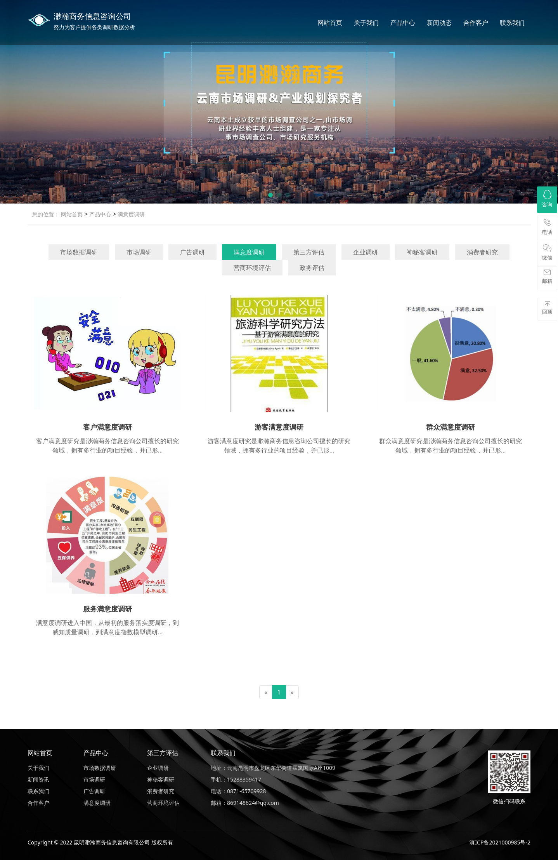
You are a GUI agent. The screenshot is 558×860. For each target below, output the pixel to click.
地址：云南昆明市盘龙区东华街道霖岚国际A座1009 (273, 767)
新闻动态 (439, 22)
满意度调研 (130, 214)
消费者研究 (482, 252)
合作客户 (475, 22)
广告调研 (192, 252)
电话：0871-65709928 (238, 791)
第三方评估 (308, 252)
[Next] (292, 692)
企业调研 (365, 252)
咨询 (547, 199)
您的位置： (45, 214)
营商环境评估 (252, 267)
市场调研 (139, 252)
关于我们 (366, 22)
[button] (270, 195)
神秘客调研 (422, 252)
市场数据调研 (78, 252)
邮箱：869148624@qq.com (245, 802)
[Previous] (265, 692)
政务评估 (312, 267)
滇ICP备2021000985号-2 (500, 842)
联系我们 (512, 22)
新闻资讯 (38, 779)
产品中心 (402, 22)
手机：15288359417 (236, 779)
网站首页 (329, 22)
